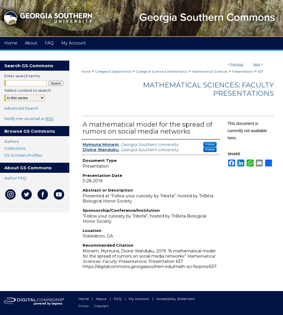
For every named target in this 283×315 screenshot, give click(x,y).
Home (86, 72)
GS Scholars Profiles (23, 155)
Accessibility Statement (175, 299)
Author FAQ (15, 178)
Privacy (84, 306)
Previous (236, 64)
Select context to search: (28, 90)
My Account (139, 299)
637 (260, 72)
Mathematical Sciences (210, 72)
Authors (11, 141)
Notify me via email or (28, 118)
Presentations (242, 72)
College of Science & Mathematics (161, 72)
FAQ (118, 299)
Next (256, 64)
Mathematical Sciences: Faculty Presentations (208, 89)
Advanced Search (21, 108)
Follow (210, 144)
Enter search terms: (22, 76)
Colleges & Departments (113, 72)
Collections (14, 148)
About (101, 299)
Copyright (101, 306)
